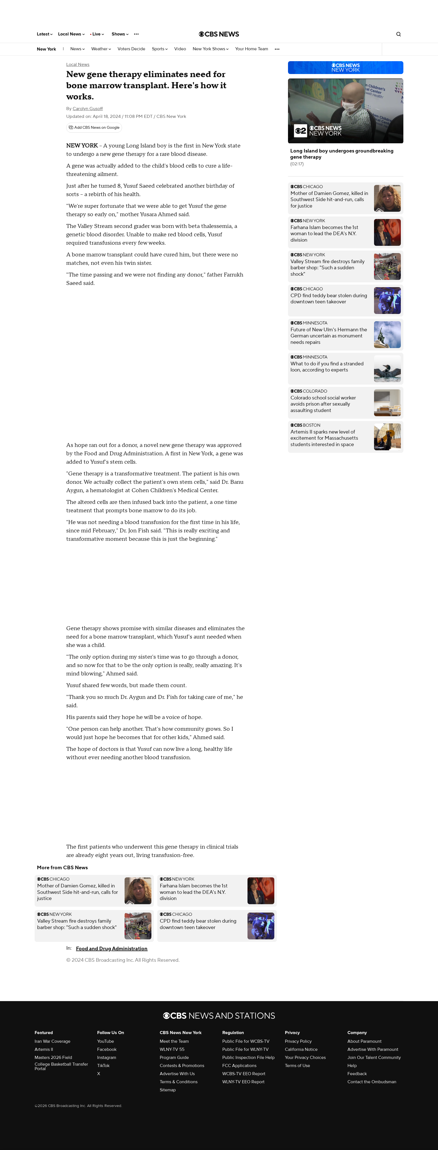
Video (180, 49)
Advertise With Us (177, 1074)
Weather (101, 49)
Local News (71, 34)
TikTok (103, 1065)
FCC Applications (239, 1065)
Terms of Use (297, 1065)
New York (46, 49)
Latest (45, 34)
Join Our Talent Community (374, 1057)
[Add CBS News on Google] (94, 128)
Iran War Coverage (52, 1041)
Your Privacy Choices (305, 1057)
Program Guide (174, 1057)
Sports (160, 49)
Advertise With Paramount (372, 1049)
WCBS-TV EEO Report (243, 1074)
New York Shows (210, 49)
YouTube (105, 1041)
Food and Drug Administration (111, 949)
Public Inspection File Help (248, 1057)
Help (352, 1065)
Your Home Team (251, 49)
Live (98, 34)
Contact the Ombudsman (371, 1082)
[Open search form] (398, 34)
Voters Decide (131, 49)
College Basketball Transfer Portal (61, 1066)
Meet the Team (174, 1041)
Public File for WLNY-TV (245, 1049)
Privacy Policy (298, 1041)
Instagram (106, 1057)
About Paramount (364, 1041)
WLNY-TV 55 (172, 1049)
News (77, 49)
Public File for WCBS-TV (246, 1041)
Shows (120, 34)
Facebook (106, 1049)
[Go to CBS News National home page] (219, 34)
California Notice (301, 1049)
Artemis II (44, 1049)
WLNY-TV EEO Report (243, 1082)
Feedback (357, 1074)
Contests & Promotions (182, 1065)
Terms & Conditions (178, 1082)
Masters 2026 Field (53, 1057)
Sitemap (168, 1090)
